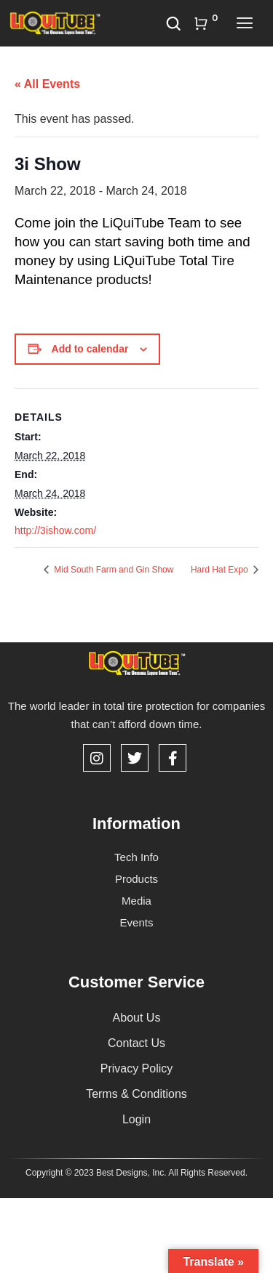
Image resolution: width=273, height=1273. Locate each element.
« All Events (47, 84)
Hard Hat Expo (220, 570)
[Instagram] (97, 758)
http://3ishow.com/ (55, 530)
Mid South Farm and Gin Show (112, 570)
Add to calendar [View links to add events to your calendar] (90, 349)
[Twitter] (135, 758)
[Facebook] (172, 758)
